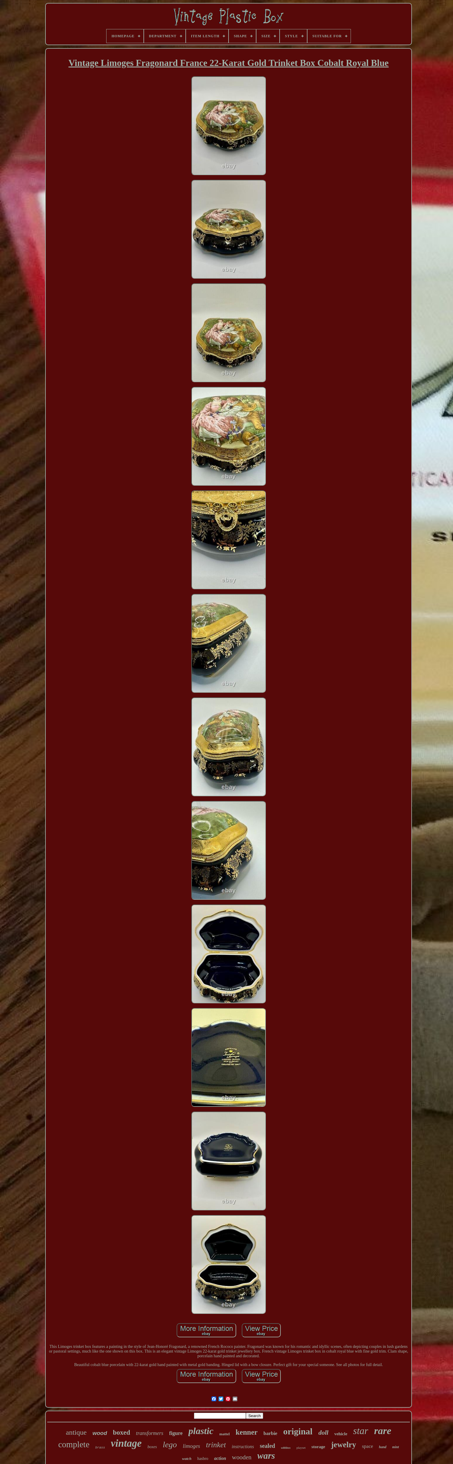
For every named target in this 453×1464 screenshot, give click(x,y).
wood (99, 1433)
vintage (126, 1443)
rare (382, 1430)
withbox (286, 1447)
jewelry (343, 1444)
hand (382, 1447)
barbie (270, 1433)
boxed (121, 1432)
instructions (243, 1446)
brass (100, 1447)
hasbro (202, 1458)
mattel (224, 1434)
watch (187, 1458)
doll (323, 1432)
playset (300, 1447)
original (297, 1431)
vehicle (340, 1433)
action (220, 1458)
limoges (191, 1446)
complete (73, 1444)
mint (395, 1447)
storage (318, 1446)
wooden (242, 1457)
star (360, 1431)
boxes (152, 1447)
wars (266, 1456)
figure (176, 1433)
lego (170, 1444)
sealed (267, 1446)
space (367, 1446)
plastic (200, 1431)
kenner (247, 1432)
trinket (216, 1445)
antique (76, 1432)
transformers (149, 1433)
